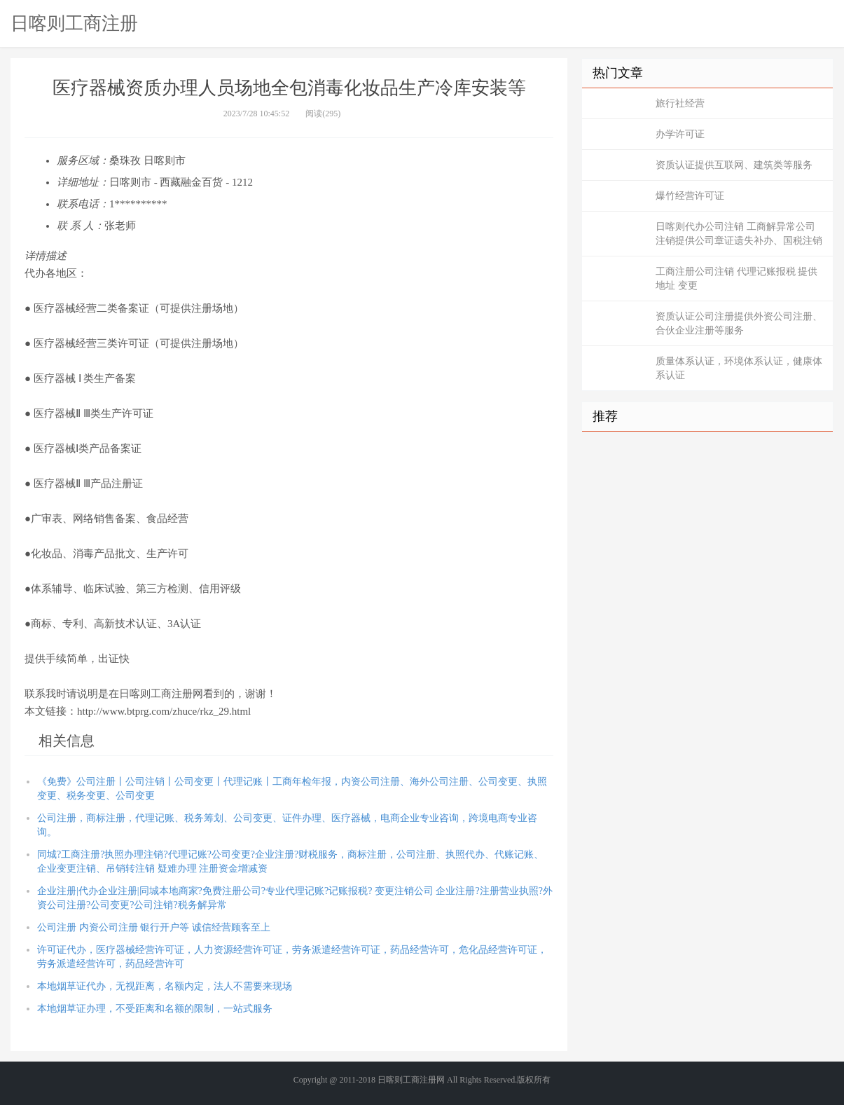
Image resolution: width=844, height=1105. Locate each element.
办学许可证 (680, 134)
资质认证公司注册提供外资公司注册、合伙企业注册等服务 (739, 323)
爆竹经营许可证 (690, 196)
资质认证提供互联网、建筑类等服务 (734, 165)
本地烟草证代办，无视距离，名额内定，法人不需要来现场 (164, 986)
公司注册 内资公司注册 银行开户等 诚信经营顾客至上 (153, 927)
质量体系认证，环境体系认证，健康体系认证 (739, 368)
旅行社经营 (680, 103)
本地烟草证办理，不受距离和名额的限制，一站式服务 (154, 1008)
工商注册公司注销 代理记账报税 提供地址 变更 (736, 278)
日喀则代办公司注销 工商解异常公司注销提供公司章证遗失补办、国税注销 (739, 233)
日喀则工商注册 (74, 23)
